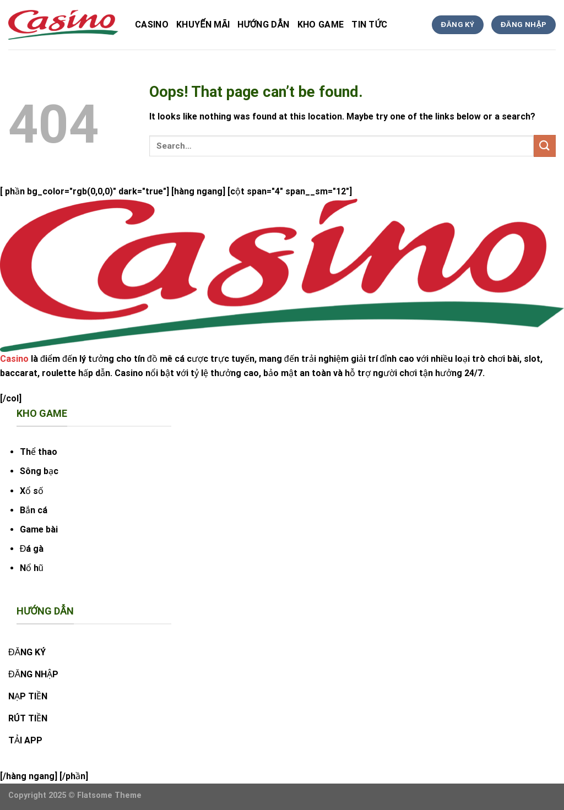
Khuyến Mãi (203, 24)
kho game (320, 24)
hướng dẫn (263, 24)
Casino (152, 24)
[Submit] (545, 145)
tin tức (369, 24)
